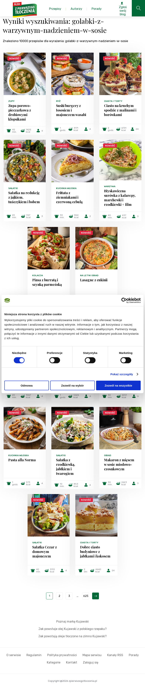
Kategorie (53, 662)
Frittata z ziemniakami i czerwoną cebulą (69, 197)
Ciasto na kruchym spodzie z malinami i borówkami (120, 110)
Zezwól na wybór (72, 385)
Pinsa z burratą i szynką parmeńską (47, 282)
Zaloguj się (90, 662)
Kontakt (71, 662)
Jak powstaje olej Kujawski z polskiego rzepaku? (73, 629)
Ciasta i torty (113, 101)
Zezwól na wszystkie (118, 385)
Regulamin (34, 655)
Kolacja (37, 275)
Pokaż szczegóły (121, 374)
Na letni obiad (89, 275)
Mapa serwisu (92, 655)
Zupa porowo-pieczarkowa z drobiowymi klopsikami (19, 112)
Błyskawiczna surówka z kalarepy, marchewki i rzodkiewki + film (120, 198)
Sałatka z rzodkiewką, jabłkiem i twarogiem (65, 467)
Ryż (58, 101)
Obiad (107, 455)
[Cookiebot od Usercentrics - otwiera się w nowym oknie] (124, 300)
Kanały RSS (115, 655)
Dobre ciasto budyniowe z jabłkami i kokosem (95, 551)
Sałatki (13, 188)
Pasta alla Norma (22, 460)
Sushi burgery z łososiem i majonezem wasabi (71, 110)
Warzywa (109, 186)
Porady (134, 655)
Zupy (11, 101)
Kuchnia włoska (66, 188)
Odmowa (26, 385)
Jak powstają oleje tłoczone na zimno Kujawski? (72, 636)
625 (85, 596)
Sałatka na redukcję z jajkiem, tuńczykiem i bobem (24, 197)
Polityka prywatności (62, 655)
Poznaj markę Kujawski (72, 621)
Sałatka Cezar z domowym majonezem (44, 551)
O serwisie (13, 655)
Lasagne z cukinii (93, 280)
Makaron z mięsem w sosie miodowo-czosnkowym (119, 464)
